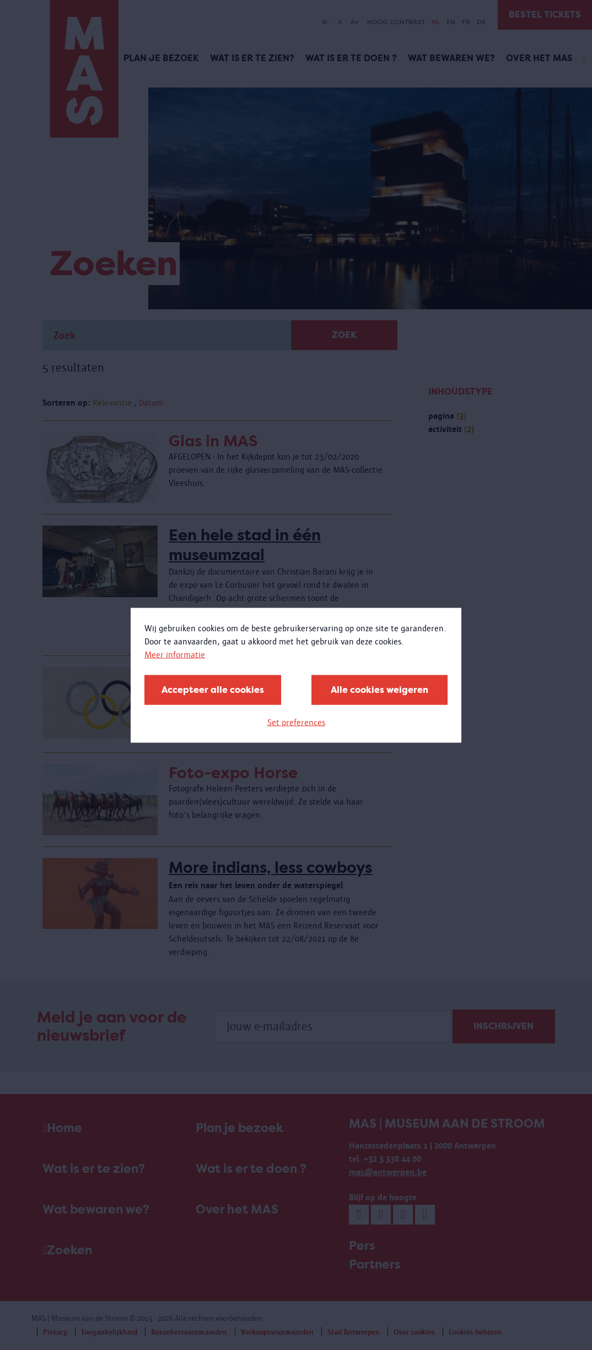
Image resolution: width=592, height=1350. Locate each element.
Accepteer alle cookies (213, 689)
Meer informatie (174, 654)
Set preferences (296, 721)
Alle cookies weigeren (379, 689)
